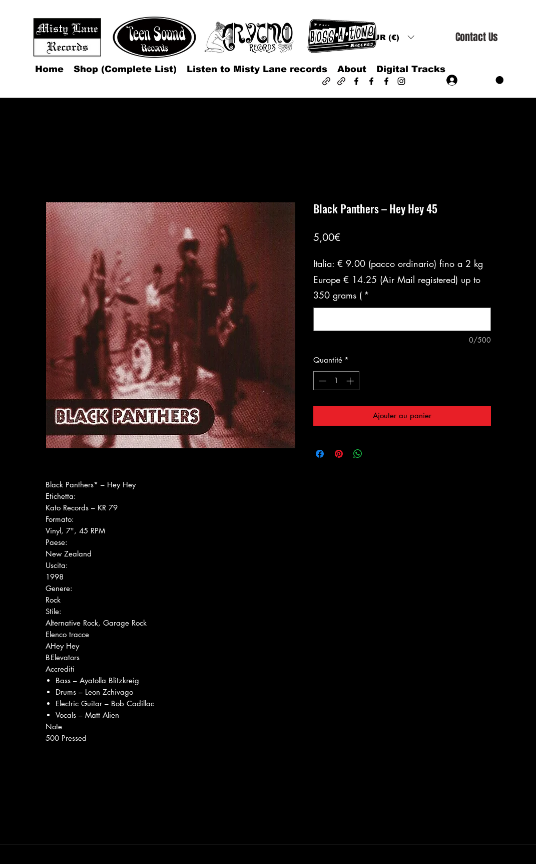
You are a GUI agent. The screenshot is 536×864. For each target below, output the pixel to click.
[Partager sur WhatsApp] (358, 454)
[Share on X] (377, 454)
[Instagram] (401, 81)
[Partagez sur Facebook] (320, 454)
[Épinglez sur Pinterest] (339, 454)
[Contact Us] (476, 37)
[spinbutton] (336, 381)
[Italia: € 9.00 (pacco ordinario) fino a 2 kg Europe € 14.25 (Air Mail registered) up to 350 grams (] (402, 319)
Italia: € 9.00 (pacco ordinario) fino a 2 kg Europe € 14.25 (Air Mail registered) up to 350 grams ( (398, 279)
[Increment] (351, 381)
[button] (390, 37)
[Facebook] (356, 81)
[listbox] (390, 37)
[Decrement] (321, 381)
